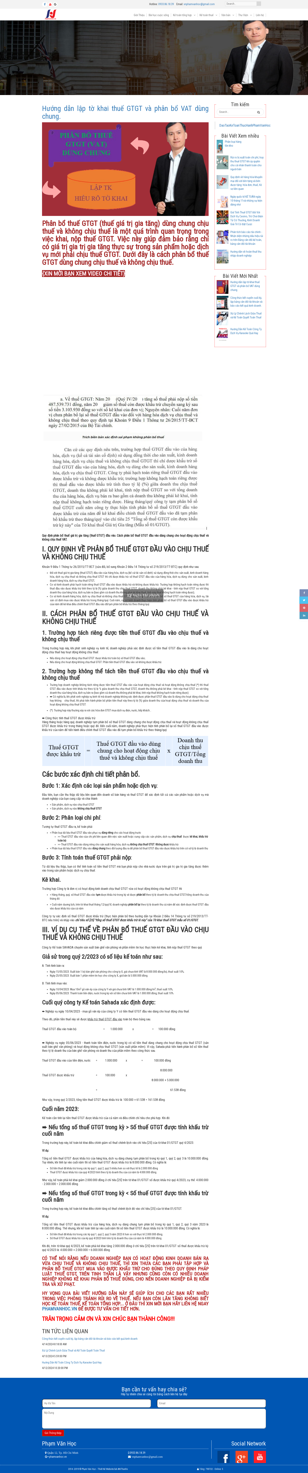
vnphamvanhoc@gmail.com (199, 4)
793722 (209, 1469)
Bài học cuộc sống (159, 15)
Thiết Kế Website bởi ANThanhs (113, 1469)
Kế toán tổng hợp (182, 15)
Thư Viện (243, 15)
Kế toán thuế (207, 15)
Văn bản (226, 15)
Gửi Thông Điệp (53, 1433)
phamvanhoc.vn (58, 1456)
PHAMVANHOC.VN (59, 1309)
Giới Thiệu (139, 15)
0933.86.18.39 (166, 4)
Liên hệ (260, 15)
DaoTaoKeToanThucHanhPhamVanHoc (244, 125)
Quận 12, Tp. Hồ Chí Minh (62, 1452)
